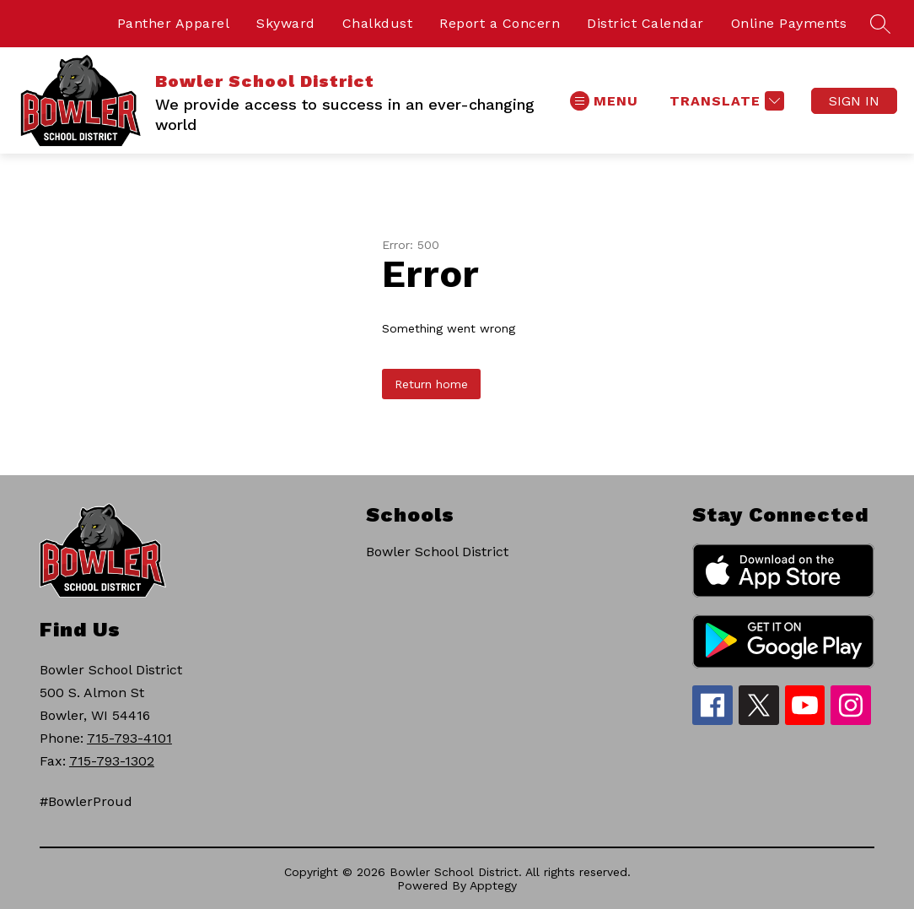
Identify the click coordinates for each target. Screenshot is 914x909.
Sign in (854, 101)
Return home (431, 384)
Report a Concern (499, 23)
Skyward (285, 23)
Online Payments (789, 23)
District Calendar (645, 23)
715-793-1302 (111, 761)
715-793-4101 (129, 738)
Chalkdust (377, 23)
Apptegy (493, 885)
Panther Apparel (173, 23)
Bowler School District (437, 552)
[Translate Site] (724, 100)
